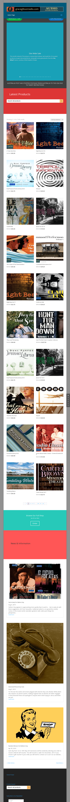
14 (40, 76)
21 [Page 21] (40, 503)
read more (11, 614)
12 (37, 76)
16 (43, 76)
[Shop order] (56, 120)
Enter (35, 523)
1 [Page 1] (26, 503)
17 (45, 76)
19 (48, 76)
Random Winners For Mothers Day (18, 746)
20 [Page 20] (38, 503)
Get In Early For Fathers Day (16, 602)
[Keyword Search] (33, 101)
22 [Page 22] (43, 503)
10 (34, 76)
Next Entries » (59, 763)
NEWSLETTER (14, 18)
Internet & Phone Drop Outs (16, 687)
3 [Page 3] (30, 503)
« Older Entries (10, 763)
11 (35, 76)
